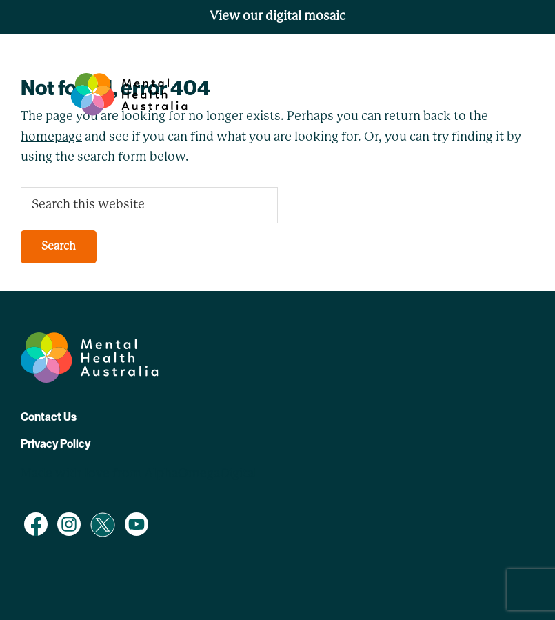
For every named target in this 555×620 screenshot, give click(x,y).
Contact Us (49, 416)
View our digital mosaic (277, 16)
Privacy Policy (55, 443)
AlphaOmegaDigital (200, 473)
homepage (51, 137)
